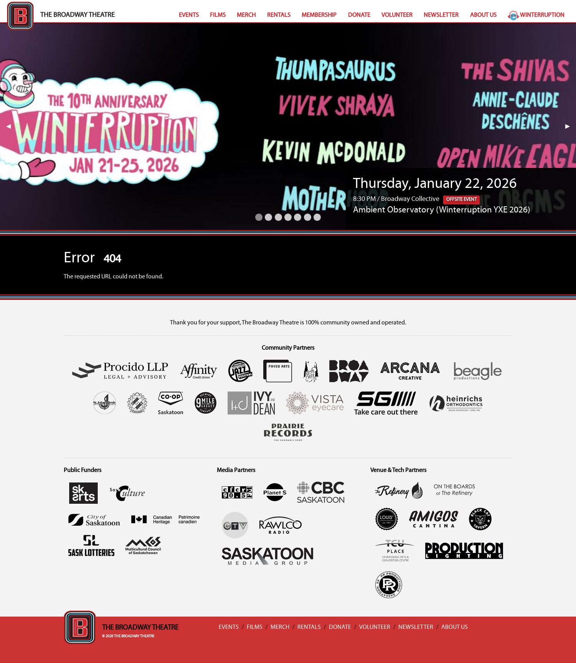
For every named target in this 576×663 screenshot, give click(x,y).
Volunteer (397, 15)
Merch (246, 15)
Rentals (278, 15)
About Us (483, 15)
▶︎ (570, 126)
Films (218, 15)
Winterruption (536, 15)
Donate (359, 15)
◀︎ (11, 126)
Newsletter (441, 15)
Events (189, 15)
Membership (319, 15)
